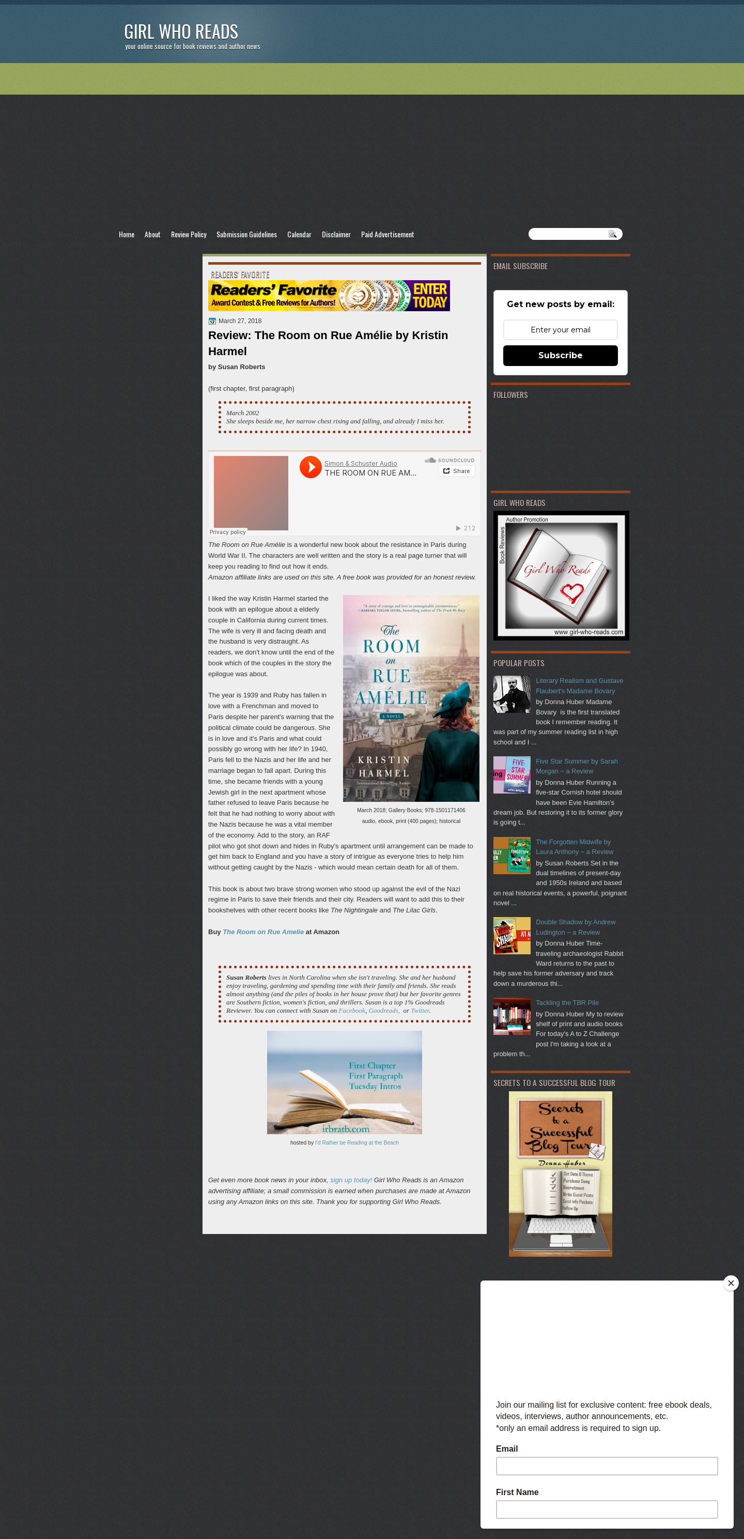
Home (126, 233)
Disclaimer (336, 233)
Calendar (299, 233)
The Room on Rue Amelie (263, 932)
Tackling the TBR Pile (567, 1003)
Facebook (352, 1010)
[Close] (731, 1283)
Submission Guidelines (246, 233)
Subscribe (560, 355)
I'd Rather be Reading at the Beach (357, 1143)
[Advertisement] (372, 145)
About (153, 233)
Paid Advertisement (387, 233)
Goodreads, (384, 1010)
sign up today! (351, 1180)
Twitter (420, 1010)
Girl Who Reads (181, 31)
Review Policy (188, 233)
